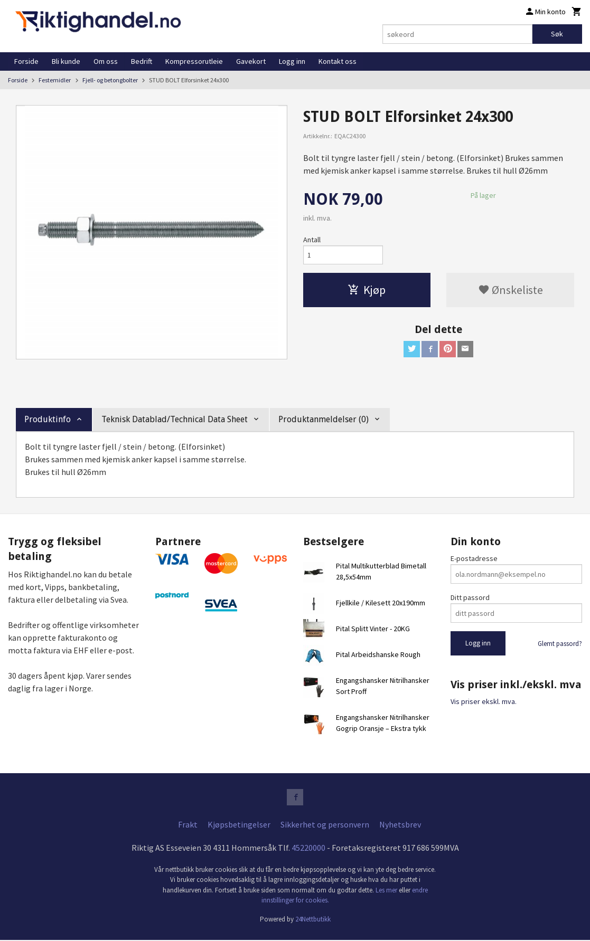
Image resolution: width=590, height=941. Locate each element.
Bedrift (141, 61)
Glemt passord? (560, 643)
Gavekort (251, 61)
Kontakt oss (338, 61)
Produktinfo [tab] (47, 419)
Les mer (387, 890)
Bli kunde (66, 61)
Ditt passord (470, 597)
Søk (557, 34)
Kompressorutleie (194, 61)
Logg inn (292, 61)
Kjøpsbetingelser (239, 825)
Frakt (188, 825)
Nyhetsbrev (400, 825)
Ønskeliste (510, 290)
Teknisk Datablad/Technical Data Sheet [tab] (174, 419)
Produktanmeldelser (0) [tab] (323, 419)
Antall (312, 239)
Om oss (105, 61)
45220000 (308, 848)
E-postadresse (474, 558)
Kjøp (367, 290)
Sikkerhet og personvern (324, 825)
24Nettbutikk (313, 919)
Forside (26, 61)
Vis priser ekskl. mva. (484, 701)
